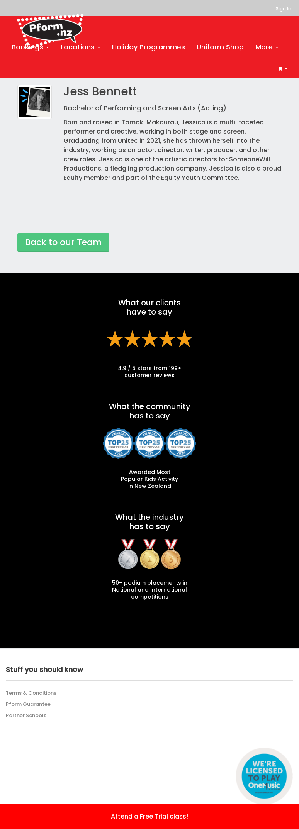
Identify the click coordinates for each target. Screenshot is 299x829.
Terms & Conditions (31, 693)
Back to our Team (63, 242)
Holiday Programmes (148, 47)
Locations (80, 47)
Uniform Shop (220, 47)
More (267, 47)
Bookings (30, 47)
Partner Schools (26, 715)
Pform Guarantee (28, 704)
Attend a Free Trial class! (149, 816)
